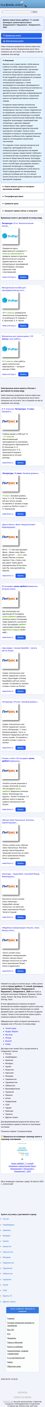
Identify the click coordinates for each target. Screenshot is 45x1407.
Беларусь (7, 1235)
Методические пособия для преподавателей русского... (14, 288)
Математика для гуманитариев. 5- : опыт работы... (17, 337)
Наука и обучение (15, 1342)
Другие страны (9, 1301)
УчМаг (8, 1044)
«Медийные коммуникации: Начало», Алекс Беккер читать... (20, 929)
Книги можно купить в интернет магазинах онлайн (18, 187)
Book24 (8, 1041)
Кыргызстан (8, 1252)
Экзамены (11, 1338)
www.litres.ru (7, 462)
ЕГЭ (8, 1334)
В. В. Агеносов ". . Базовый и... (18, 410)
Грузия (6, 1241)
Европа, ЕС (7, 1296)
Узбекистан (8, 1273)
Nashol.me (8, 1401)
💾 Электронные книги (13, 41)
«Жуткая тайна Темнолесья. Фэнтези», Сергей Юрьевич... (18, 821)
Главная (10, 1318)
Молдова (7, 1257)
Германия (7, 1279)
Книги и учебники (15, 1346)
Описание (9, 60)
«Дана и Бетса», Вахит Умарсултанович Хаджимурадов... (18, 525)
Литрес (8, 1038)
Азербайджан (8, 1225)
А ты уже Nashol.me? (16, 1358)
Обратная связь (14, 1366)
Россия (6, 1219)
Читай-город (10, 1028)
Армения (7, 1230)
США (5, 1290)
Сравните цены (12, 203)
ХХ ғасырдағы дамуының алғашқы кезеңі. (19, 587)
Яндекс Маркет (11, 1031)
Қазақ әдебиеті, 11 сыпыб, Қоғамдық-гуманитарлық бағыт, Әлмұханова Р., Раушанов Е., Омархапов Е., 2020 (22, 1167)
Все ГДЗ (10, 1330)
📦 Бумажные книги (12, 35)
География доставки (14, 196)
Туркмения (7, 1268)
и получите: (21, 211)
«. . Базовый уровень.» (20, 473)
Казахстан (7, 1246)
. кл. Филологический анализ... (17, 224)
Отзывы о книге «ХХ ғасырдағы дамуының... (18, 759)
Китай (5, 1285)
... (42, 222)
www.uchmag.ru (9, 277)
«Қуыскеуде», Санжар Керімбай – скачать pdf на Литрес (19, 649)
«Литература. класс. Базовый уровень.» (20, 702)
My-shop (9, 1034)
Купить (23, 277)
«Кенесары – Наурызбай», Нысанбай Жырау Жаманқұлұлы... (20, 875)
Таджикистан (8, 1263)
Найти (10, 1362)
